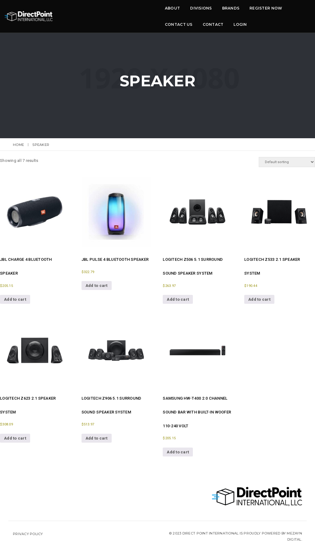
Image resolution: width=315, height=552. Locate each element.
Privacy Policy (28, 534)
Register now (169, 11)
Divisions (104, 11)
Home (18, 145)
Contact (243, 11)
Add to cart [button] (15, 299)
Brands (134, 11)
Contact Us (209, 11)
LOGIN (270, 11)
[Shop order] (287, 162)
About (75, 11)
